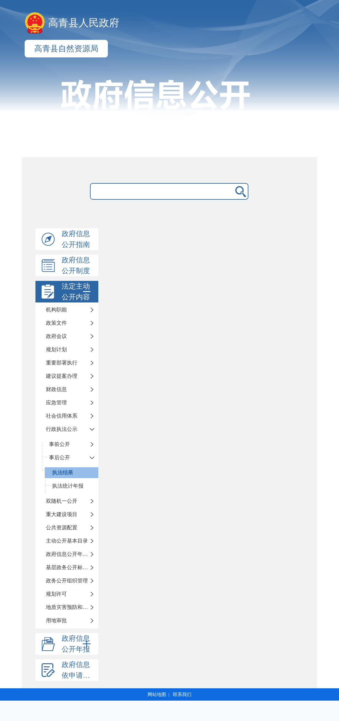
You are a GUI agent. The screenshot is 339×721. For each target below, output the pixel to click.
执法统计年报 (68, 486)
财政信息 (56, 389)
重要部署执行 (61, 363)
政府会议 (56, 336)
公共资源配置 (61, 528)
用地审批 (56, 620)
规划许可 (56, 594)
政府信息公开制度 (76, 265)
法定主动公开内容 (77, 291)
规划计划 (56, 349)
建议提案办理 (61, 376)
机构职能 (56, 310)
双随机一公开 (61, 501)
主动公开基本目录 (67, 541)
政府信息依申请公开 (79, 670)
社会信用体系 (61, 416)
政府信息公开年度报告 (72, 554)
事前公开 (59, 444)
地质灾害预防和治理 (69, 607)
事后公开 (59, 458)
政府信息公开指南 (76, 239)
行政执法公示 (61, 429)
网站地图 (157, 694)
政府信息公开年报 (77, 644)
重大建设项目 (61, 514)
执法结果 (62, 473)
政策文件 (56, 323)
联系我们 (182, 694)
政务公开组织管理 (67, 581)
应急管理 (56, 403)
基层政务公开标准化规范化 (72, 567)
